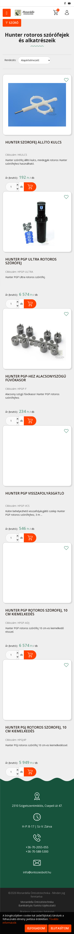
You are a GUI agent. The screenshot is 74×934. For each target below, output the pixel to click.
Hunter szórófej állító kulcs (33, 142)
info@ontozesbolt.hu (37, 872)
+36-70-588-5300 (37, 851)
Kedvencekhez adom (66, 80)
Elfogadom (36, 928)
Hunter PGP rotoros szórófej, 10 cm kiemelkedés (36, 612)
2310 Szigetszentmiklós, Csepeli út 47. (37, 806)
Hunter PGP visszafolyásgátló (34, 494)
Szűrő (11, 23)
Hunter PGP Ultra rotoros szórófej (31, 261)
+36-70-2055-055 (37, 847)
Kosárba (30, 186)
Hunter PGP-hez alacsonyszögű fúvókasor (35, 378)
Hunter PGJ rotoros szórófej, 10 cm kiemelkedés (35, 729)
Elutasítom (60, 928)
